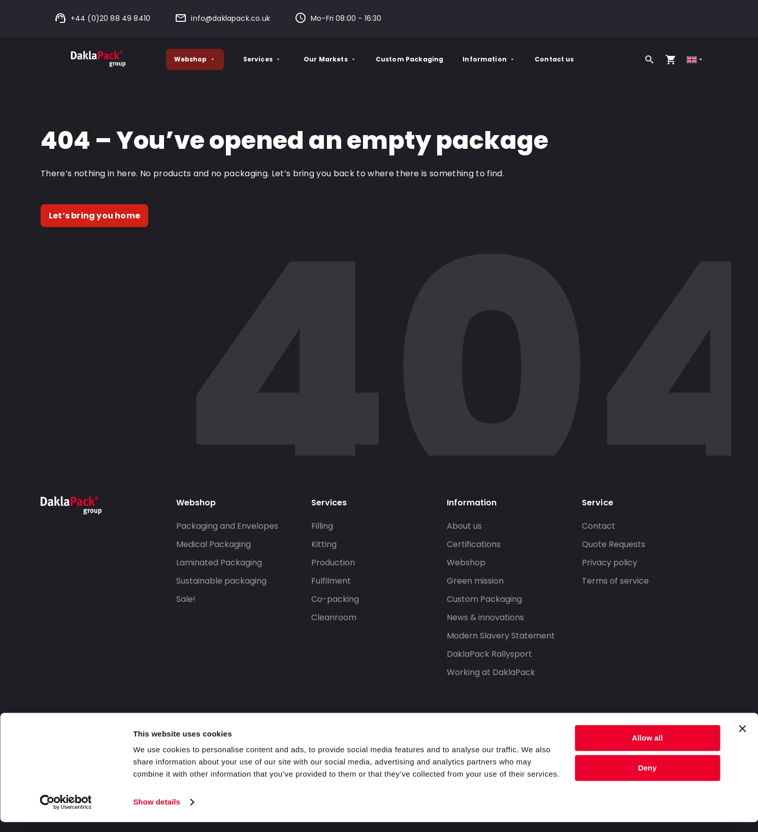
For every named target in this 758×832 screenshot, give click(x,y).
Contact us (554, 59)
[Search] (649, 59)
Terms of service (615, 581)
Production (333, 562)
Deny (647, 777)
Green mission (475, 581)
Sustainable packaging (221, 581)
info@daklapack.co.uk (222, 18)
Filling (322, 526)
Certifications (474, 544)
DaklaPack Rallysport (489, 654)
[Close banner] (742, 738)
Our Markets (330, 59)
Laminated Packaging (219, 562)
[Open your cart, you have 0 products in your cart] (670, 59)
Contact (598, 526)
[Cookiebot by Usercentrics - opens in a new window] (65, 812)
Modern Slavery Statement (501, 636)
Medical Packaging (213, 544)
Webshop (195, 59)
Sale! (185, 599)
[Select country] (695, 59)
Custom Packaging (409, 59)
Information (489, 59)
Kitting (324, 544)
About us (464, 526)
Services (262, 59)
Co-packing (335, 599)
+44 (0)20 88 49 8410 (102, 18)
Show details (156, 812)
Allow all (647, 748)
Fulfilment (331, 581)
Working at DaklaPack (491, 672)
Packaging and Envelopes (227, 526)
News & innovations (485, 617)
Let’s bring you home (94, 215)
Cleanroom (333, 617)
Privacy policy (609, 562)
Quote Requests (613, 544)
